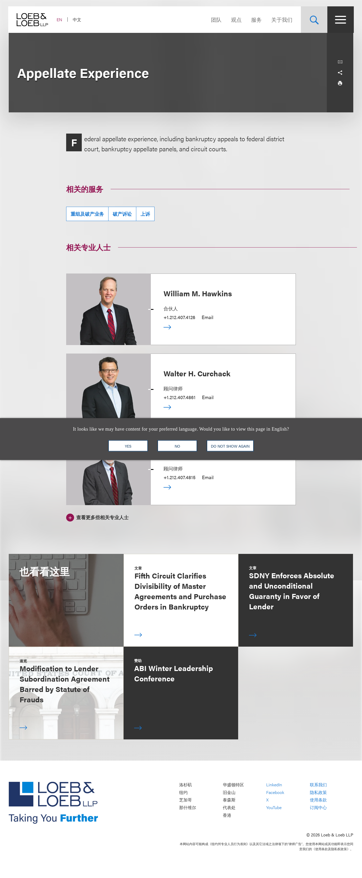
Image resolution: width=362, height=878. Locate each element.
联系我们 (318, 785)
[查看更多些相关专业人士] (97, 517)
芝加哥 (185, 800)
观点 (235, 19)
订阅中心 (318, 807)
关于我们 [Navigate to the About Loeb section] (281, 19)
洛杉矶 (185, 785)
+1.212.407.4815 (180, 477)
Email (207, 317)
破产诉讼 (122, 213)
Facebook (275, 792)
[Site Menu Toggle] (340, 19)
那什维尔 (187, 807)
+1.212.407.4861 (180, 397)
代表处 (229, 807)
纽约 (183, 792)
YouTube (274, 807)
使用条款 (318, 800)
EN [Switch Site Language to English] (60, 19)
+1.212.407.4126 (179, 317)
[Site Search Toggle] (313, 19)
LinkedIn (274, 785)
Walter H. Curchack (197, 373)
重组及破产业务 (87, 213)
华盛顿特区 (233, 785)
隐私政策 (318, 792)
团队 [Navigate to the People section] (215, 19)
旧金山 (229, 792)
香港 (227, 815)
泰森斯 (229, 800)
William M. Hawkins (198, 293)
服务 (256, 19)
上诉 (145, 213)
